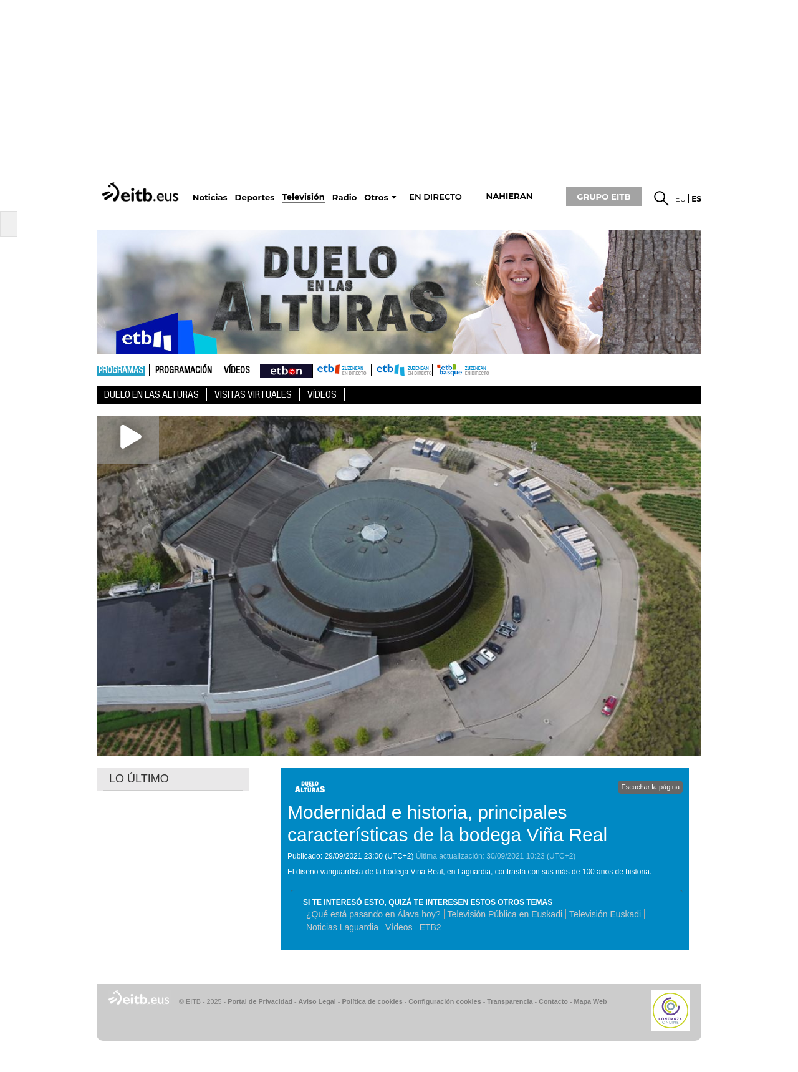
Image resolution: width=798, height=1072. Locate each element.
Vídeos (237, 371)
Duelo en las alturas (151, 394)
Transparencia (509, 1001)
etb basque (481, 370)
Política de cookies (372, 1001)
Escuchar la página (650, 787)
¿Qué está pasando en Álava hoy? (373, 914)
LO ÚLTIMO (139, 778)
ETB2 (402, 370)
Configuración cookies (444, 1001)
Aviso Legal (317, 1001)
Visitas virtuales (253, 394)
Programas (121, 371)
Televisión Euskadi (605, 914)
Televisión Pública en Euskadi (505, 914)
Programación (183, 371)
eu (680, 198)
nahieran (509, 196)
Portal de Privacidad (260, 1001)
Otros (376, 197)
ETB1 (342, 370)
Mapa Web (590, 1001)
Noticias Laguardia (342, 927)
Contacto (553, 1001)
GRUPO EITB (603, 197)
